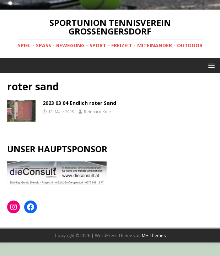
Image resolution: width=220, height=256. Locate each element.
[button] (210, 65)
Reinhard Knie (97, 111)
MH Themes (154, 236)
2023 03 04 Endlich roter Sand (79, 103)
